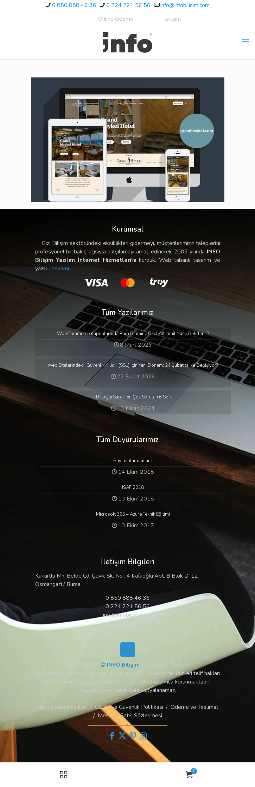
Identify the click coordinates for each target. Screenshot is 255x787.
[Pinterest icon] (133, 736)
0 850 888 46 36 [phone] (74, 5)
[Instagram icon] (143, 736)
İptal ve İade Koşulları (61, 707)
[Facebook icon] (112, 736)
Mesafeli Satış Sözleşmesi (130, 715)
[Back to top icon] (127, 649)
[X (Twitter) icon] (122, 736)
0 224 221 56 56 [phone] (128, 5)
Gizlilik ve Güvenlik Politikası (129, 707)
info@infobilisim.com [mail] (185, 5)
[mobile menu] (245, 42)
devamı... (61, 268)
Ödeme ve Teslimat (194, 707)
